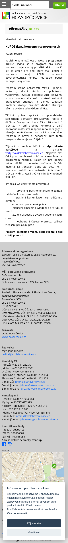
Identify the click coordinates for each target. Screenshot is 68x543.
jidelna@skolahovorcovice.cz (37, 385)
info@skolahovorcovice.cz (30, 381)
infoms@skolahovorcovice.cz (32, 416)
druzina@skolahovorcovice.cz (39, 388)
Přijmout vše (34, 523)
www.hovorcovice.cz (14, 337)
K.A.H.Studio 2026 (29, 540)
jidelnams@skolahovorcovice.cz (39, 419)
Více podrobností (17, 513)
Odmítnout (34, 532)
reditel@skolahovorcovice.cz (19, 354)
